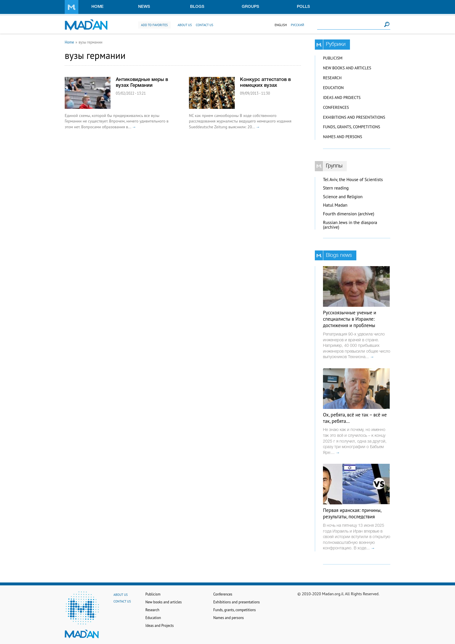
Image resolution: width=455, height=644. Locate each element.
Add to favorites (154, 25)
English (281, 25)
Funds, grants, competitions (351, 126)
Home (97, 7)
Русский (297, 25)
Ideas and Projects (342, 97)
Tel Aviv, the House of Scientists (353, 179)
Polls (303, 7)
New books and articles (347, 68)
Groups (250, 7)
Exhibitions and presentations (354, 117)
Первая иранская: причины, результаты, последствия (352, 513)
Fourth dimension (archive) (348, 213)
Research (332, 77)
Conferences (336, 107)
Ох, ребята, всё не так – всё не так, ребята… (355, 418)
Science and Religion (342, 196)
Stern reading (336, 187)
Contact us (204, 25)
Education (333, 87)
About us (185, 25)
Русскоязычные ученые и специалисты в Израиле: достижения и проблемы (349, 319)
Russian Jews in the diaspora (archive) (350, 225)
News (144, 7)
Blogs (197, 7)
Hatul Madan (335, 205)
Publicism (332, 58)
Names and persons (342, 136)
